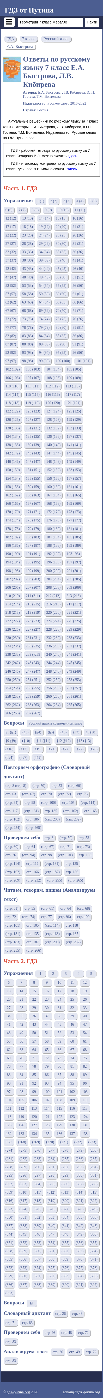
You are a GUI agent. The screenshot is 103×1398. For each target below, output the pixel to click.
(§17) (23, 749)
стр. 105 (68, 803)
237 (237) (74, 646)
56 (21, 1041)
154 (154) (12, 479)
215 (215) (33, 604)
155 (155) (33, 479)
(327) (65, 1209)
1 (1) (40, 201)
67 (72, 1050)
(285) (65, 1159)
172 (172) (53, 512)
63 (21, 1050)
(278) (65, 1150)
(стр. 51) (12, 908)
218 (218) (12, 613)
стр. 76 (82, 794)
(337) (9, 1226)
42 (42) (10, 269)
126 (21, 1125)
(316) (9, 1201)
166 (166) (12, 504)
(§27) (79, 749)
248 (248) (53, 671)
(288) (9, 1167)
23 (47, 999)
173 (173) (74, 512)
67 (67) (10, 311)
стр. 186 (32, 819)
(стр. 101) (65, 855)
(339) (37, 1226)
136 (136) (53, 437)
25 (72, 999)
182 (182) (12, 537)
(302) (9, 1184)
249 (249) (74, 671)
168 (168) (53, 504)
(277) (51, 1150)
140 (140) (53, 445)
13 (8, 991)
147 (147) (33, 462)
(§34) (9, 757)
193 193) (73, 554)
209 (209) (74, 587)
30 (47, 1008)
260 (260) (53, 696)
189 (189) (74, 546)
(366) (23, 1259)
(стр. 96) (64, 917)
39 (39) (44, 260)
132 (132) (53, 428)
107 (47, 1100)
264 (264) (53, 705)
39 (72, 1016)
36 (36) (77, 252)
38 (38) (27, 260)
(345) (23, 1234)
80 (59, 1066)
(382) (51, 1276)
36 (34, 1016)
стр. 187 (32, 942)
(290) (37, 1167)
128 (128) (53, 420)
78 (34, 1066)
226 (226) (12, 629)
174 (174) (12, 520)
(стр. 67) (28, 794)
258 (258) (12, 696)
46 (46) (77, 269)
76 (8, 1066)
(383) (65, 1276)
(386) (9, 1285)
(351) (9, 1243)
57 (34, 1041)
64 (34, 1050)
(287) (94, 1159)
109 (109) (74, 378)
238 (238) (12, 655)
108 (59, 1100)
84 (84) (44, 336)
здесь (72, 156)
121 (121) (73, 403)
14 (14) (44, 218)
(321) (79, 1201)
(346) (37, 1234)
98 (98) (27, 361)
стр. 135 (51, 811)
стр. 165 (90, 811)
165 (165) (74, 495)
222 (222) (12, 621)
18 (72, 991)
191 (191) (33, 554)
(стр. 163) (52, 934)
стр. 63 (10, 794)
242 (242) (12, 663)
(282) (23, 1159)
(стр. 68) (83, 908)
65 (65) (61, 302)
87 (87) (10, 344)
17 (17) (10, 227)
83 (8, 1075)
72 (47, 1058)
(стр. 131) (31, 811)
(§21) (51, 749)
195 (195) (33, 562)
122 (59, 1117)
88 (72, 1075)
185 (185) (74, 537)
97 (8, 1092)
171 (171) (33, 512)
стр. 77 (46, 917)
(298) (51, 1175)
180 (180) (53, 529)
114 (46, 1108)
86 (47, 1075)
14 (21, 991)
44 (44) (44, 269)
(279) (79, 1150)
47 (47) (10, 277)
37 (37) (10, 260)
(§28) (94, 749)
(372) (9, 1268)
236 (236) (53, 646)
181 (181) (74, 529)
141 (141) (74, 445)
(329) (94, 1209)
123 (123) (33, 411)
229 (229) (74, 629)
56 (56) (77, 286)
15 (34, 991)
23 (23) (27, 235)
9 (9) (48, 210)
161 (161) (74, 487)
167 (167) (33, 504)
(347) (51, 1234)
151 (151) (33, 470)
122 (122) (12, 411)
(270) (50, 1142)
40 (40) (61, 260)
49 (21, 1033)
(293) (79, 1167)
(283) (37, 1159)
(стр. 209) (12, 880)
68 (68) (27, 311)
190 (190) (12, 554)
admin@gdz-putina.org (81, 1392)
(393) (9, 1293)
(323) (9, 1209)
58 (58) (27, 294)
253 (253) (74, 680)
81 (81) (77, 328)
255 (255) (33, 688)
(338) (23, 1226)
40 (85, 1016)
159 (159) (33, 487)
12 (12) (10, 218)
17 (59, 991)
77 (21, 1066)
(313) (65, 1192)
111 (8, 1108)
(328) (79, 1209)
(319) (51, 1201)
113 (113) (73, 386)
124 (85, 1117)
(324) (23, 1209)
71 (34, 1058)
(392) (94, 1285)
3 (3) (66, 201)
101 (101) (83, 361)
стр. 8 (49, 838)
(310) (23, 1192)
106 (34, 1100)
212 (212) (53, 596)
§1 (32, 1303)
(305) (51, 1184)
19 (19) (44, 227)
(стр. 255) (54, 880)
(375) (51, 1268)
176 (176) (53, 520)
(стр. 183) (12, 942)
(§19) (37, 749)
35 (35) (61, 252)
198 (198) (12, 571)
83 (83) (27, 336)
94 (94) (44, 353)
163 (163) (33, 495)
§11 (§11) (43, 741)
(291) (51, 1167)
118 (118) (12, 403)
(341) (65, 1226)
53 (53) (27, 286)
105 (21, 1100)
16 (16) (77, 218)
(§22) (65, 749)
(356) (79, 1243)
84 (21, 1075)
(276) (37, 1150)
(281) (9, 1159)
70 (21, 1058)
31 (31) (77, 244)
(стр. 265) (33, 828)
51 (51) (77, 277)
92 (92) (10, 353)
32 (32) (10, 252)
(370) (79, 1259)
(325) (37, 1209)
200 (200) (53, 571)
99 (34, 1092)
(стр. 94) (12, 803)
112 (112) (52, 386)
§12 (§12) (63, 741)
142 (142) (12, 453)
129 (59, 1125)
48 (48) (27, 277)
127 (34, 1125)
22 (34, 999)
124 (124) (53, 411)
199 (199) (33, 571)
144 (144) (53, 453)
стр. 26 (60, 1314)
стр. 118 (72, 925)
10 (59, 982)
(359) (23, 1251)
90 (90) (61, 344)
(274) (9, 1150)
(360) (37, 1251)
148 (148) (53, 462)
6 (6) (9, 210)
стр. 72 (10, 917)
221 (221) (74, 613)
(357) (94, 1243)
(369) (65, 1259)
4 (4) (79, 201)
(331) (23, 1217)
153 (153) (74, 470)
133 (21, 1134)
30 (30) (61, 244)
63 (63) (27, 302)
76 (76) (77, 319)
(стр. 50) (38, 786)
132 (8, 1134)
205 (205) (74, 579)
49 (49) (44, 277)
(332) (37, 1217)
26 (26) (77, 235)
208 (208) (53, 587)
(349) (79, 1234)
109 (72, 1100)
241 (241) (74, 655)
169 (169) (74, 504)
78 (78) (27, 328)
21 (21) (77, 227)
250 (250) (12, 680)
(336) (94, 1217)
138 (85, 1134)
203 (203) (33, 579)
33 (85, 1008)
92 (34, 1083)
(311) (37, 1192)
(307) (79, 1184)
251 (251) (33, 680)
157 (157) (74, 479)
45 (59, 1024)
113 (34, 1108)
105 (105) (74, 369)
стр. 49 (74, 1352)
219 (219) (33, 613)
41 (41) (77, 260)
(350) (94, 1234)
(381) (37, 1276)
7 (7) (22, 210)
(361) (51, 1251)
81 (72, 1066)
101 (59, 1092)
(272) (78, 1142)
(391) (79, 1285)
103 (85, 1092)
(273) (92, 1142)
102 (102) (12, 369)
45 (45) (61, 269)
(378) (94, 1268)
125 (8, 1125)
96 (85, 1083)
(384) (79, 1276)
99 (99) (44, 361)
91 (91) (77, 344)
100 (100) (63, 361)
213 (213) (73, 596)
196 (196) (53, 562)
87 (59, 1075)
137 (72, 1134)
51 (47, 1033)
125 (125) (74, 411)
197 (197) (74, 562)
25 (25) (61, 235)
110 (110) (12, 386)
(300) (79, 1175)
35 (21, 1016)
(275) (23, 1150)
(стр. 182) (12, 819)
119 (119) (33, 403)
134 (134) (12, 437)
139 (8, 1142)
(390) (65, 1285)
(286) (79, 1159)
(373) (23, 1268)
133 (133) (74, 428)
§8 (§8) (91, 732)
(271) (64, 1142)
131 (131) (33, 428)
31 (59, 1008)
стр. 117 (11, 811)
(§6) (63, 732)
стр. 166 (32, 872)
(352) (23, 1243)
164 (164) (53, 495)
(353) (37, 1243)
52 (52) (10, 286)
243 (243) (33, 663)
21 (21, 999)
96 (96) (77, 353)
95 (72, 1083)
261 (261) (74, 696)
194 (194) (12, 562)
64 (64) (44, 302)
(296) (23, 1175)
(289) (23, 1167)
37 (47, 1016)
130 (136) (12, 428)
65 (47, 1050)
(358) (9, 1251)
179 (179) (33, 529)
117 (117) (73, 395)
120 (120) (53, 403)
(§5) (51, 732)
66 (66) (77, 302)
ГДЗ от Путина (29, 10)
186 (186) (12, 546)
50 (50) (61, 277)
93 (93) (27, 353)
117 (84, 1108)
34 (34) (44, 252)
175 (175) (33, 520)
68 (85, 1050)
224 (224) (53, 621)
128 (47, 1125)
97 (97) (10, 361)
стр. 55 (30, 908)
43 (34, 1024)
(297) (37, 1175)
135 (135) (33, 437)
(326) (51, 1209)
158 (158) (12, 487)
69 (8, 1058)
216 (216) (53, 604)
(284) (51, 1159)
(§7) (76, 732)
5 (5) (93, 201)
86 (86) (77, 336)
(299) (65, 1175)
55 (8, 1041)
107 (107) (33, 378)
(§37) (23, 757)
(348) (65, 1234)
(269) (36, 1142)
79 (47, 1066)
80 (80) (61, 328)
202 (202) (12, 579)
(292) (65, 1167)
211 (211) (33, 596)
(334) (65, 1217)
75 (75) (61, 319)
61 (85, 1041)
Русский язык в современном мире (55, 723)
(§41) (37, 757)
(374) (37, 1268)
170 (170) (12, 512)
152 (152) (53, 470)
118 (8, 1117)
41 (8, 1024)
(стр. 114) (88, 803)
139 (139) (33, 445)
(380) (23, 1276)
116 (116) (53, 395)
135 (47, 1134)
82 (85, 1066)
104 (8, 1100)
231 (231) (33, 638)
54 (85, 1033)
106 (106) (12, 378)
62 (8, 1050)
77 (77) (10, 328)
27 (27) (10, 244)
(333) (51, 1217)
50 (34, 1033)
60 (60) (61, 294)
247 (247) (33, 671)
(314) (79, 1192)
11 (72, 982)
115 (59, 1108)
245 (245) (74, 663)
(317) (23, 1201)
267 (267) (33, 713)
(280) (94, 1150)
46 (72, 1024)
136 (59, 1134)
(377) (79, 1268)
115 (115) (33, 395)
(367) (37, 1259)
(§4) (38, 732)
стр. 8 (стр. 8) (15, 786)
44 (47, 1024)
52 (59, 1033)
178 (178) (12, 529)
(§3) (25, 732)
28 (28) (27, 244)
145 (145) (74, 453)
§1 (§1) (10, 732)
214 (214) (12, 604)
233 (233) (74, 638)
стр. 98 (30, 803)
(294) (94, 1167)
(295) (9, 1175)
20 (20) (61, 227)
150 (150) (12, 470)
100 (47, 1092)
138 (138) (12, 445)
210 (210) (12, 596)
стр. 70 (46, 794)
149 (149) (74, 462)
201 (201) (74, 571)
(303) (23, 1184)
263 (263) (33, 705)
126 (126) (12, 420)
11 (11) (80, 210)
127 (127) (33, 420)
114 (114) (12, 395)
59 (59, 1041)
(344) (9, 1234)
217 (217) (74, 604)
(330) (9, 1217)
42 (21, 1024)
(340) (51, 1226)
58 (47, 1041)
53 (72, 1033)
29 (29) (44, 244)
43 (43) (27, 269)
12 (85, 982)
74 (72, 1058)
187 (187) (33, 546)
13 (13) (27, 218)
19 (85, 991)
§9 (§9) (10, 741)
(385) (94, 1276)
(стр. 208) (52, 819)
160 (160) (53, 487)
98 (21, 1092)
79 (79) (44, 328)
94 (59, 1083)
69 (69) (44, 311)
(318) (37, 1201)
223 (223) (33, 621)
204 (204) (53, 579)
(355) (65, 1243)
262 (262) (12, 705)
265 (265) (74, 705)
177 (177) (74, 520)
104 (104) (53, 369)
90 (8, 1083)
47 (85, 1024)
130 (72, 1125)
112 (21, 1108)
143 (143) (33, 453)
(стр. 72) (64, 794)
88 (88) (27, 344)
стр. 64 (30, 847)
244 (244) (53, 663)
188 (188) (53, 546)
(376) (65, 1268)
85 (34, 1075)
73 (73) (27, 319)
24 (59, 999)
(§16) (9, 749)
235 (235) (33, 646)
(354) (51, 1243)
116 (72, 1108)
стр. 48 (77, 1314)
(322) (94, 1201)
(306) (65, 1184)
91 (21, 1083)
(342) (79, 1226)
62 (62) (10, 302)
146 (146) (12, 462)
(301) (94, 1175)
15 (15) (61, 218)
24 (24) (44, 235)
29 (34, 1008)
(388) (37, 1285)
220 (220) (53, 613)
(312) (51, 1192)
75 (85, 1058)
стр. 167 (72, 934)
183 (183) (33, 537)
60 (72, 1041)
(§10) (26, 741)
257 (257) (74, 688)
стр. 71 (65, 847)
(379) (9, 1276)
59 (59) (44, 294)
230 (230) (12, 638)
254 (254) (12, 688)
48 (8, 1033)
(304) (37, 1184)
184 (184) (53, 537)
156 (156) (53, 479)
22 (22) (10, 235)
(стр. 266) (33, 950)
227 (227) (33, 629)
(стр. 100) (48, 803)
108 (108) (53, 378)
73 (59, 1058)
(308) (94, 1184)
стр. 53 (56, 786)
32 (72, 1008)
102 (72, 1092)
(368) (51, 1259)
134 (34, 1134)
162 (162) (12, 495)
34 (8, 1016)
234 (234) (12, 646)
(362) (65, 1251)
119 (21, 1117)
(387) (23, 1285)
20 (8, 999)
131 (85, 1125)
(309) (9, 1192)
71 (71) (77, 311)
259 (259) (33, 696)
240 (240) (53, 655)
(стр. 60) (74, 786)
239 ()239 (33, 655)
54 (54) (44, 286)
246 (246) (12, 671)
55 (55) (61, 286)
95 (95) (61, 353)
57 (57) (10, 294)
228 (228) (53, 629)
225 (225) (74, 621)
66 (59, 1050)
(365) (9, 1259)
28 (21, 1008)
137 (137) (74, 437)
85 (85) (61, 336)
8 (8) (35, 210)
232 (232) (53, 638)
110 (84, 1100)
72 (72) (10, 319)
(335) (79, 1217)
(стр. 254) (12, 828)
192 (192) (53, 554)
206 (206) (12, 587)
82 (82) (10, 336)
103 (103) (33, 369)
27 (8, 1008)
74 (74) (44, 319)
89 (85, 1075)
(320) (65, 1201)
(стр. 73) (83, 847)
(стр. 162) (70, 811)
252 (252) (53, 680)
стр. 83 (27, 1323)
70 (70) (61, 311)
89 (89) (44, 344)
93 (47, 1083)
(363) (79, 1251)
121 (47, 1117)
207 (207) (33, 587)
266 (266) (12, 713)
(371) (94, 1259)
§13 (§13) (84, 741)
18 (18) (27, 227)
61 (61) (77, 294)
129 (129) (74, 420)
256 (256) (53, 688)
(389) (51, 1285)
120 (34, 1117)
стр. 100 (83, 917)
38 (59, 1016)
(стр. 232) (73, 819)
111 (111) (32, 386)
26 (85, 999)
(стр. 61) (47, 908)
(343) (94, 1226)
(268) (22, 1142)
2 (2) (53, 201)
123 (72, 1117)
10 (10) (63, 210)
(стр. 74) (28, 917)
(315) (93, 1192)
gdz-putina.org (18, 1392)
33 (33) (27, 252)
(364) (94, 1251)
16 (47, 991)
